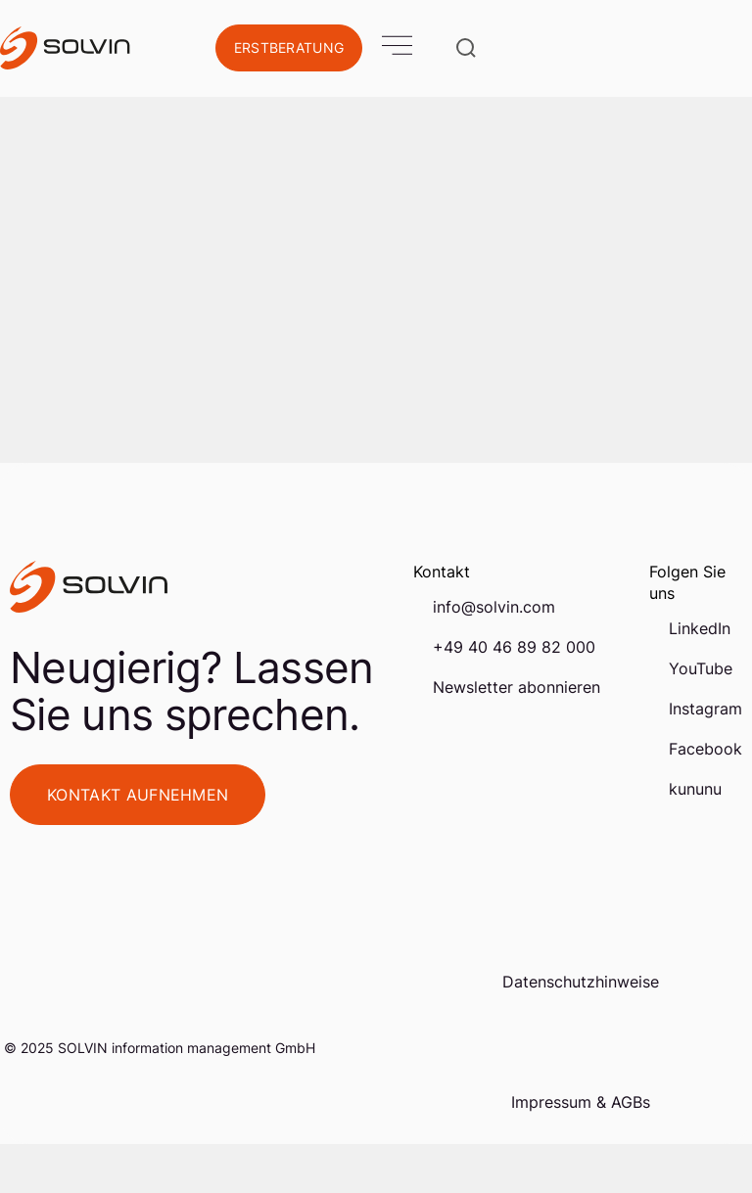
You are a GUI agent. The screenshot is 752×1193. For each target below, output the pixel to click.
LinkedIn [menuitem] (699, 628)
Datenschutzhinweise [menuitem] (580, 981)
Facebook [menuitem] (705, 748)
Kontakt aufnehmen (137, 794)
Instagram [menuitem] (705, 708)
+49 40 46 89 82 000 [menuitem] (514, 647)
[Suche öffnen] (466, 48)
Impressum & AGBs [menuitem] (580, 1102)
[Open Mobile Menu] (397, 48)
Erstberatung (289, 47)
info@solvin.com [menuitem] (494, 607)
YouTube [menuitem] (700, 668)
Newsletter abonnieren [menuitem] (516, 687)
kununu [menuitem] (695, 789)
